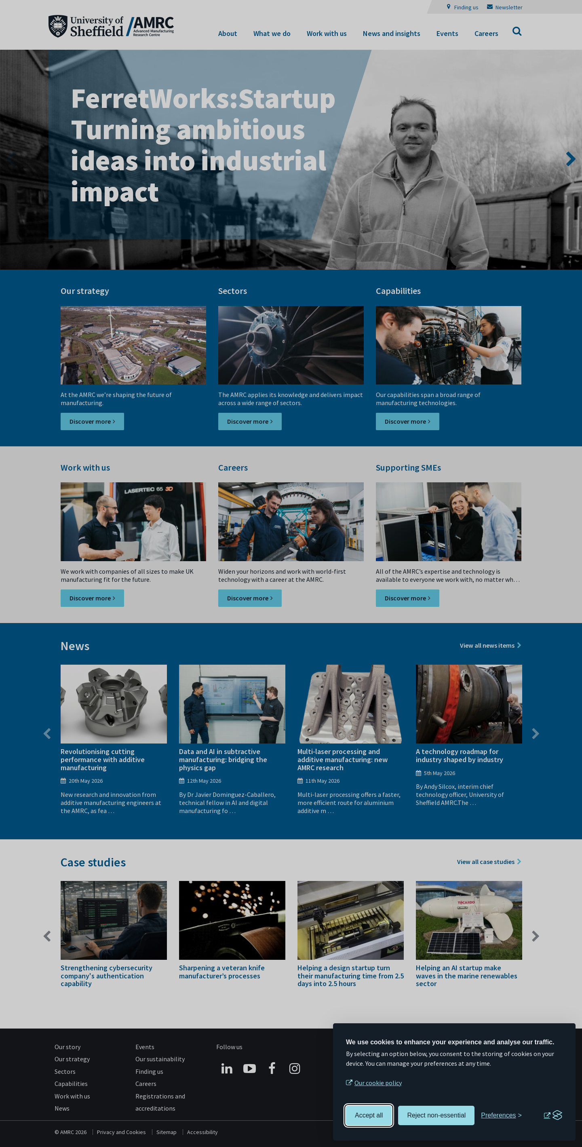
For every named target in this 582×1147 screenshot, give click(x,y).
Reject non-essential (436, 1115)
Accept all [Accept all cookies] (369, 1115)
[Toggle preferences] (501, 1115)
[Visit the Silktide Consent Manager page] (553, 1115)
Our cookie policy (378, 1083)
